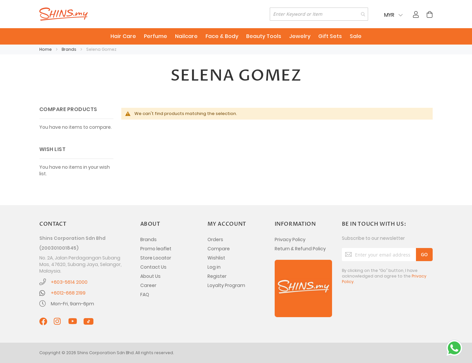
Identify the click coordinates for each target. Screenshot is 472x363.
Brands (69, 49)
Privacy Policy (290, 239)
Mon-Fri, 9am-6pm (72, 303)
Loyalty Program (226, 285)
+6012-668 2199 (68, 293)
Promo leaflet (155, 248)
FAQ (144, 294)
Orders (215, 239)
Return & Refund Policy (300, 248)
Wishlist (216, 258)
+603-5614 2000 (69, 282)
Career (148, 285)
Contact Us (153, 267)
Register (216, 276)
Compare (218, 248)
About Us (150, 276)
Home (46, 49)
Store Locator (155, 258)
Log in (214, 267)
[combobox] (319, 14)
